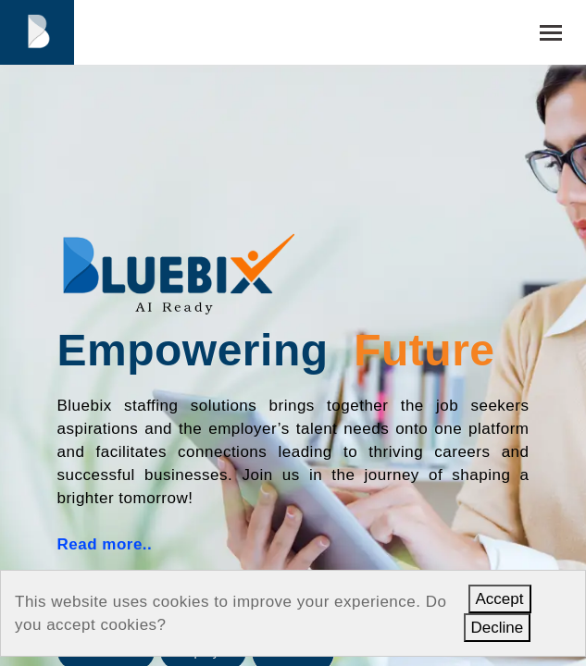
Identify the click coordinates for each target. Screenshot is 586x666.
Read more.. (105, 544)
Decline (497, 627)
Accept (500, 599)
